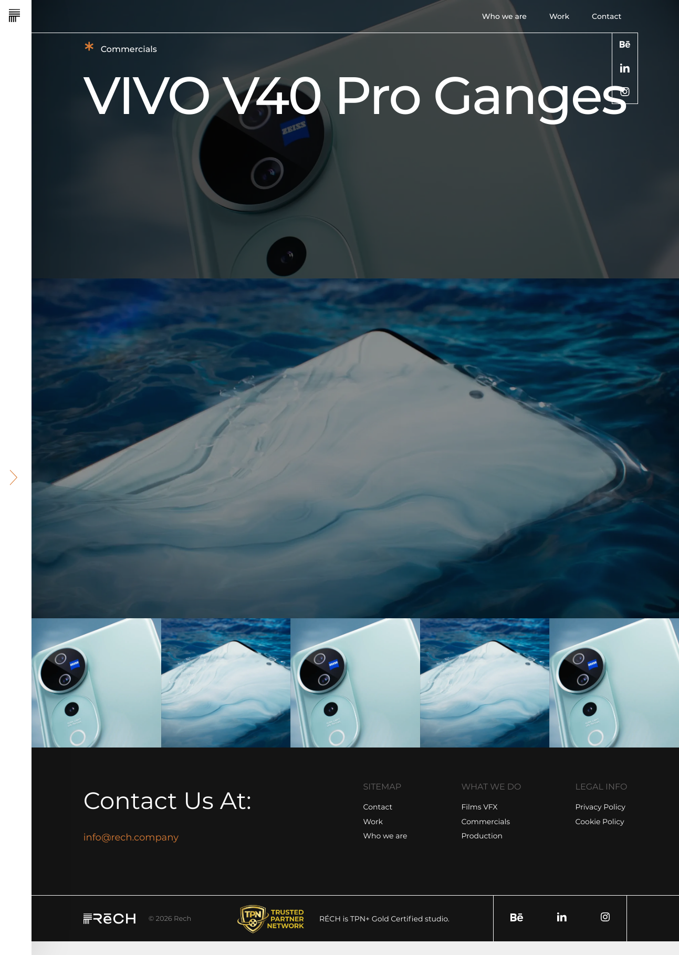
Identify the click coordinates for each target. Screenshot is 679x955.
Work (559, 16)
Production (482, 835)
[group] (96, 683)
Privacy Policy (600, 807)
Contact (606, 16)
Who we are (504, 16)
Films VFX (480, 807)
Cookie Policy (600, 821)
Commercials (486, 821)
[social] (625, 44)
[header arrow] (14, 477)
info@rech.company (131, 837)
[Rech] (43, 16)
